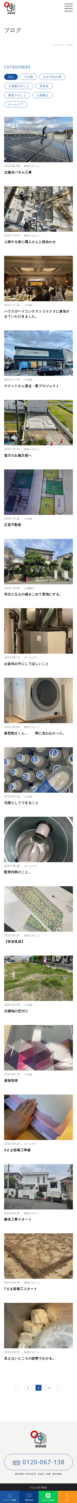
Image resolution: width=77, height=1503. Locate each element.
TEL (67, 1496)
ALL (11, 76)
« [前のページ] (18, 1388)
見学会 (44, 86)
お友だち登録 (48, 1496)
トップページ (58, 45)
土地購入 (43, 95)
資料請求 (29, 1496)
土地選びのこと (18, 86)
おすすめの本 (52, 76)
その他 (28, 76)
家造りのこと (17, 95)
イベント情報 (9, 1496)
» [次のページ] (59, 1388)
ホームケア (15, 104)
